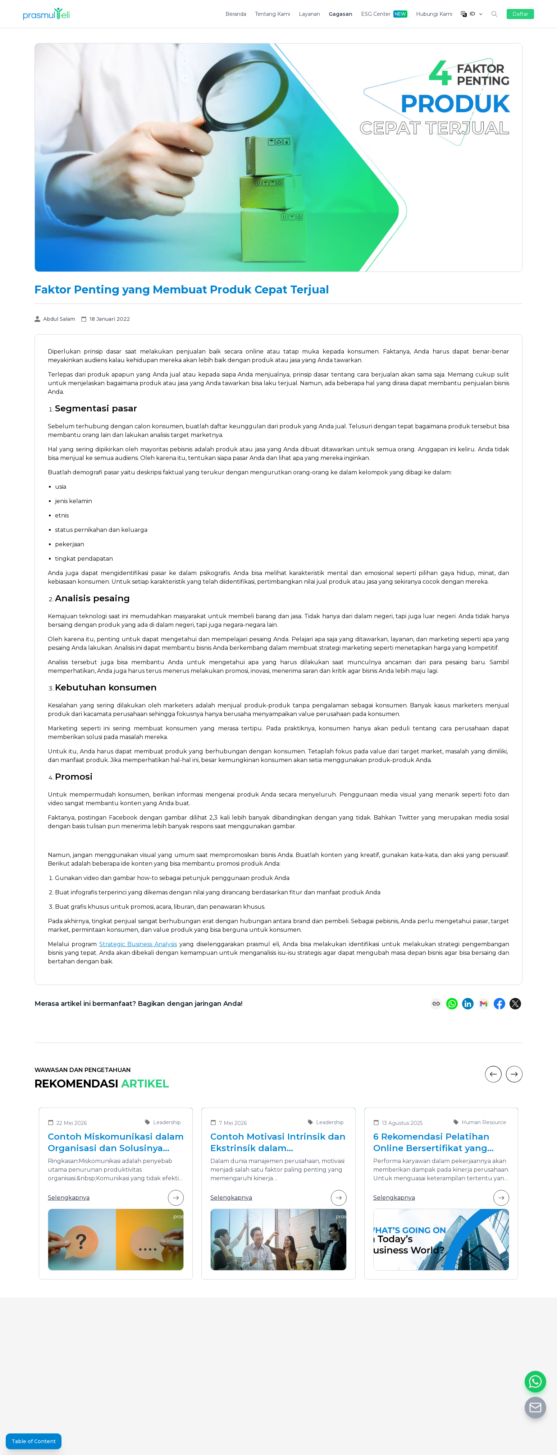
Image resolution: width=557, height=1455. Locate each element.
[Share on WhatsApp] (452, 1003)
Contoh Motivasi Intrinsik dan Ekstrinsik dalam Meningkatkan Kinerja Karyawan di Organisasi (278, 1142)
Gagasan (340, 14)
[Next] (514, 1074)
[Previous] (493, 1074)
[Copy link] (436, 1003)
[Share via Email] (483, 1003)
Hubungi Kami (434, 14)
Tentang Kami (272, 14)
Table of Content (34, 1441)
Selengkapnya (116, 1198)
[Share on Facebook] (499, 1003)
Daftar (520, 14)
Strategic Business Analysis (138, 944)
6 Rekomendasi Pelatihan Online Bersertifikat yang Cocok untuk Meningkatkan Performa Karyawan (436, 1142)
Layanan (309, 14)
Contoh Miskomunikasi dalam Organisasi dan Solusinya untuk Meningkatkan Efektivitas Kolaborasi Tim (116, 1142)
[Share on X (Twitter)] (515, 1003)
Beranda (235, 14)
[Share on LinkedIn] (468, 1003)
